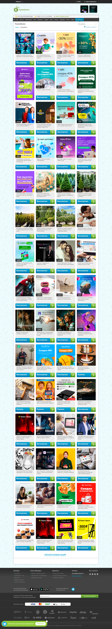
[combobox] (87, 24)
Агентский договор (58, 573)
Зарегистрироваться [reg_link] (91, 1)
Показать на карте (91, 27)
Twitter (95, 574)
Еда (17, 19)
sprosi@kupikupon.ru (78, 573)
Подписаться (40, 623)
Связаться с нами (76, 576)
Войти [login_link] (79, 1)
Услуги (57, 19)
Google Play (44, 589)
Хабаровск (18, 1)
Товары (47, 19)
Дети (73, 19)
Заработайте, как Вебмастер (39, 575)
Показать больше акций (55, 555)
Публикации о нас (19, 575)
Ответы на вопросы (19, 582)
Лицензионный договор (59, 575)
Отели (68, 19)
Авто (35, 19)
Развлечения (29, 19)
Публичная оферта (58, 577)
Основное (17, 573)
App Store (34, 589)
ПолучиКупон (79, 19)
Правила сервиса (19, 580)
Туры (52, 19)
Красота (22, 19)
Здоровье (62, 19)
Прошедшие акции (36, 577)
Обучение (41, 19)
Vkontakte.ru (93, 574)
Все (14, 19)
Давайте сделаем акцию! (38, 573)
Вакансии (17, 577)
